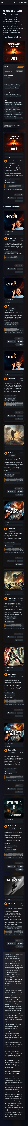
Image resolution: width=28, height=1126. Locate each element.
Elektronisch (13, 395)
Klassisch (13, 542)
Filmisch (7, 77)
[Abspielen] (5, 161)
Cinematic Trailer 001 (15, 161)
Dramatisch (12, 94)
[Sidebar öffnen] (2, 2)
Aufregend (7, 96)
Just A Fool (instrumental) (16, 378)
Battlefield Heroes (14, 453)
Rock (12, 692)
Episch (6, 94)
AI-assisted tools (11, 125)
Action (6, 86)
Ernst (18, 94)
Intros (6, 84)
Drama (11, 86)
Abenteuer (17, 86)
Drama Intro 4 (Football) (16, 306)
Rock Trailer (12, 674)
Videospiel (17, 84)
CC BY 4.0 (20, 66)
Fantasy (17, 87)
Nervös (18, 96)
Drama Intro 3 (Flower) (15, 238)
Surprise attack (13, 598)
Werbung (7, 87)
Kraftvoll (13, 96)
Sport (12, 87)
